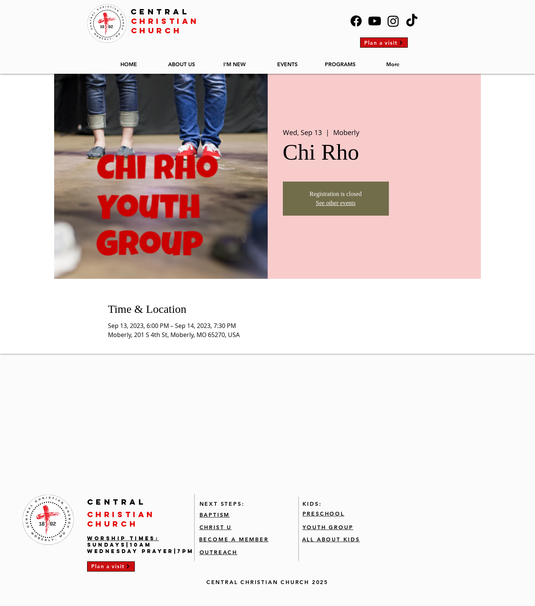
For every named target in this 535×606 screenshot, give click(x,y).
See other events (336, 203)
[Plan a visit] (384, 42)
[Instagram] (393, 21)
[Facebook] (356, 21)
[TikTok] (411, 21)
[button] (181, 61)
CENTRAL (160, 11)
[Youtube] (374, 21)
